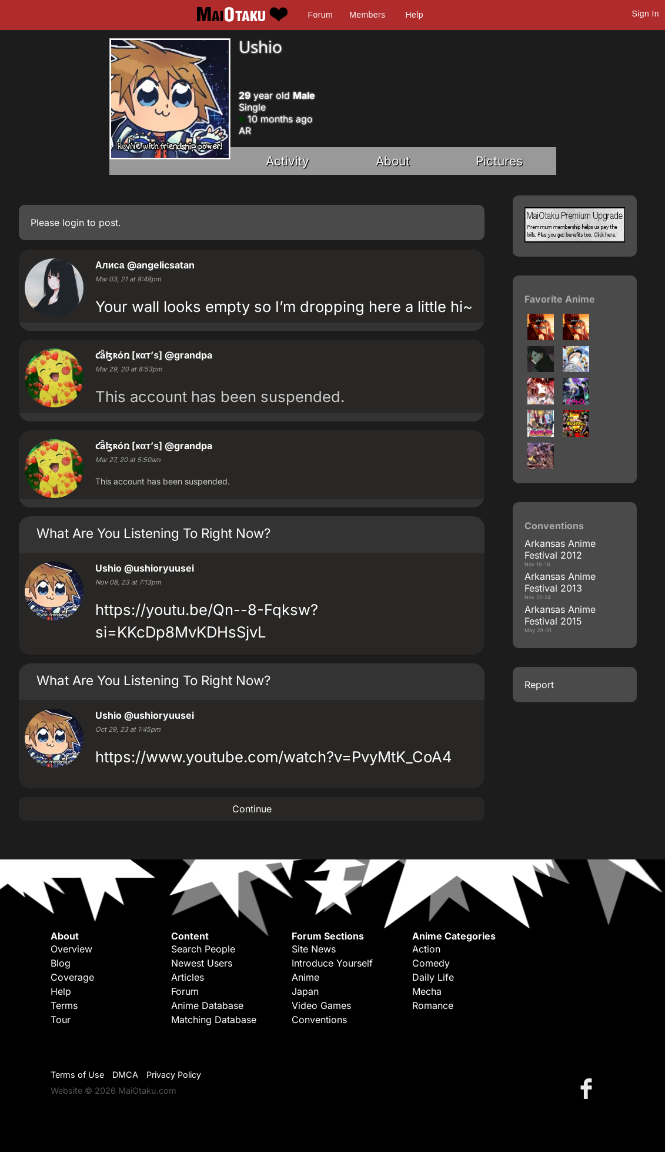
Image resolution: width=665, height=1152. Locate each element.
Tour (61, 1019)
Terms (64, 1005)
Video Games (321, 1005)
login (73, 222)
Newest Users (201, 963)
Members (367, 14)
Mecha (427, 991)
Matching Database (213, 1019)
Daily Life (433, 977)
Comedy (431, 963)
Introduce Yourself (332, 963)
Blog (61, 963)
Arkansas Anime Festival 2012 (560, 549)
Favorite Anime (559, 299)
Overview (71, 949)
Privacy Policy (173, 1075)
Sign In (645, 13)
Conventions (319, 1019)
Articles (187, 977)
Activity (287, 161)
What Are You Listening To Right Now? (153, 533)
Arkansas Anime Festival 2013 (560, 582)
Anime (305, 977)
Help (414, 14)
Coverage (72, 977)
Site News (314, 949)
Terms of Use (77, 1075)
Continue (252, 809)
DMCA (125, 1075)
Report (539, 684)
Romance (432, 1005)
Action (426, 949)
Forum (320, 14)
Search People (203, 949)
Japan (305, 991)
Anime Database (207, 1005)
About (393, 161)
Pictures (499, 161)
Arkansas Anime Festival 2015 (560, 615)
